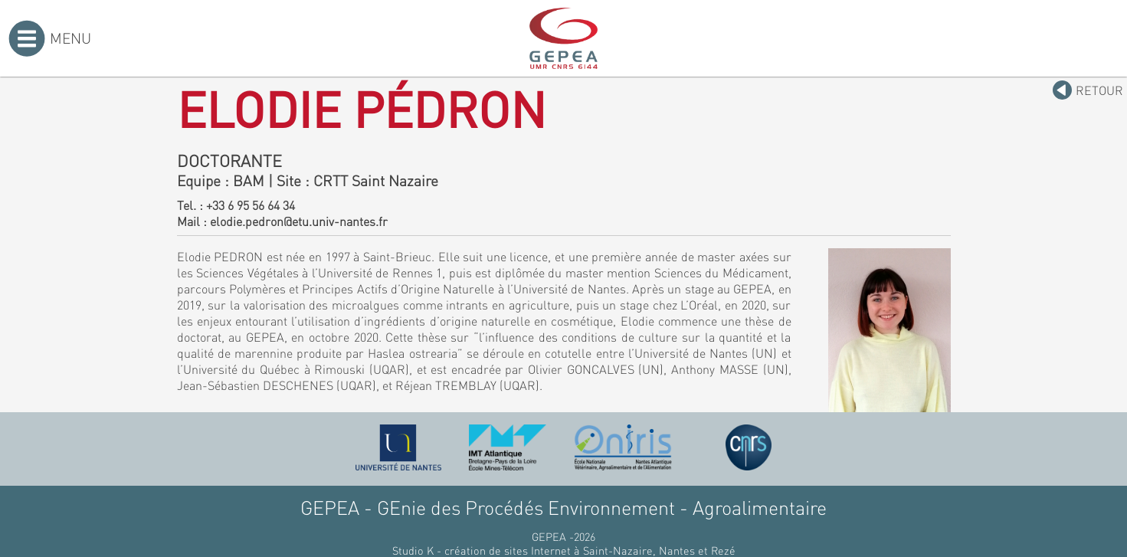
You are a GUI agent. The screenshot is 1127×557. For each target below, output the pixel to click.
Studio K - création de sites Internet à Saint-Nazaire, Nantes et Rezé (563, 550)
